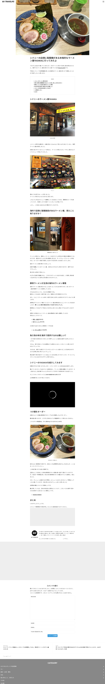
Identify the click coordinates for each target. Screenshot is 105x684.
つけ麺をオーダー (38, 90)
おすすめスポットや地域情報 (9, 667)
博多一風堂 (36, 319)
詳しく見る (62, 535)
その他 (2, 682)
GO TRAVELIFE (8, 2)
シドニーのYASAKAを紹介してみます (42, 88)
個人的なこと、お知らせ (7, 679)
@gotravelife (62, 68)
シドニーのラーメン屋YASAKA (41, 81)
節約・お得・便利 (5, 673)
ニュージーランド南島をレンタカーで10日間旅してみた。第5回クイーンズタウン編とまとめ (26, 648)
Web (2, 676)
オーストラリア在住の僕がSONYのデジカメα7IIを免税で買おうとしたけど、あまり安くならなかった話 (79, 648)
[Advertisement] (38, 561)
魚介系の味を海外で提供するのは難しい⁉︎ (43, 86)
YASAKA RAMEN (37, 494)
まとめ (35, 91)
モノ (2, 670)
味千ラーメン (36, 322)
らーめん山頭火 (37, 330)
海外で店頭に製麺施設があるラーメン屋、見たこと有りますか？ (48, 82)
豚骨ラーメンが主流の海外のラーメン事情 (43, 84)
